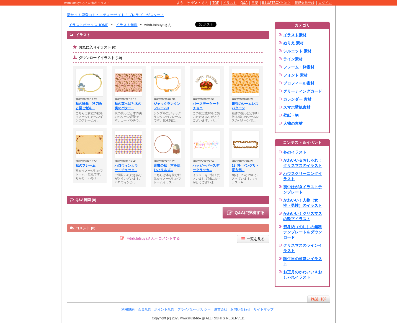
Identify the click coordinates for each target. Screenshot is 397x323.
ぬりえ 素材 (293, 43)
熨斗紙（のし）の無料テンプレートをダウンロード (302, 232)
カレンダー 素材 (297, 99)
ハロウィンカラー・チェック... (126, 168)
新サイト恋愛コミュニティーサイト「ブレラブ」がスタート (115, 15)
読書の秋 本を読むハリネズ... (167, 168)
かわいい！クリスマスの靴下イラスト (302, 216)
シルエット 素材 (297, 51)
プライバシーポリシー (194, 309)
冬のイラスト (294, 152)
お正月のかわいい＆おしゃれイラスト (302, 274)
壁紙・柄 (291, 115)
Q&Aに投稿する (246, 213)
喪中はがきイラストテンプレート (302, 189)
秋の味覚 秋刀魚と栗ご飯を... (89, 106)
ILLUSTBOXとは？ (276, 3)
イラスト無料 (127, 25)
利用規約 (128, 309)
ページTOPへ (318, 299)
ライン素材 (293, 59)
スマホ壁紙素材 (296, 107)
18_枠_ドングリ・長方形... (245, 168)
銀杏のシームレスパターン (245, 106)
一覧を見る (253, 239)
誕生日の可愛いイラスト (302, 261)
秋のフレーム (86, 165)
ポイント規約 (164, 309)
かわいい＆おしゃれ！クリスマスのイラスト (302, 163)
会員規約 (144, 309)
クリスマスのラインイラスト (302, 248)
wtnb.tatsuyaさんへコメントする (153, 238)
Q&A (244, 3)
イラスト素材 (294, 35)
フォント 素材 (295, 75)
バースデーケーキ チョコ (207, 106)
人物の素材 (293, 123)
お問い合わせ (240, 309)
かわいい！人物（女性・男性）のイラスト (302, 203)
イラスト (229, 3)
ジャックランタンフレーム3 (167, 106)
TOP (215, 3)
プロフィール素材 (298, 83)
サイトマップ (264, 309)
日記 (254, 3)
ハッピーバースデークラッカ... (206, 168)
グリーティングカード (302, 91)
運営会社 (220, 309)
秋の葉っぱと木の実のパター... (128, 106)
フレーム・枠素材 (298, 67)
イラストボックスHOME (88, 25)
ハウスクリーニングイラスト (302, 176)
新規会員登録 (304, 3)
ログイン (325, 3)
